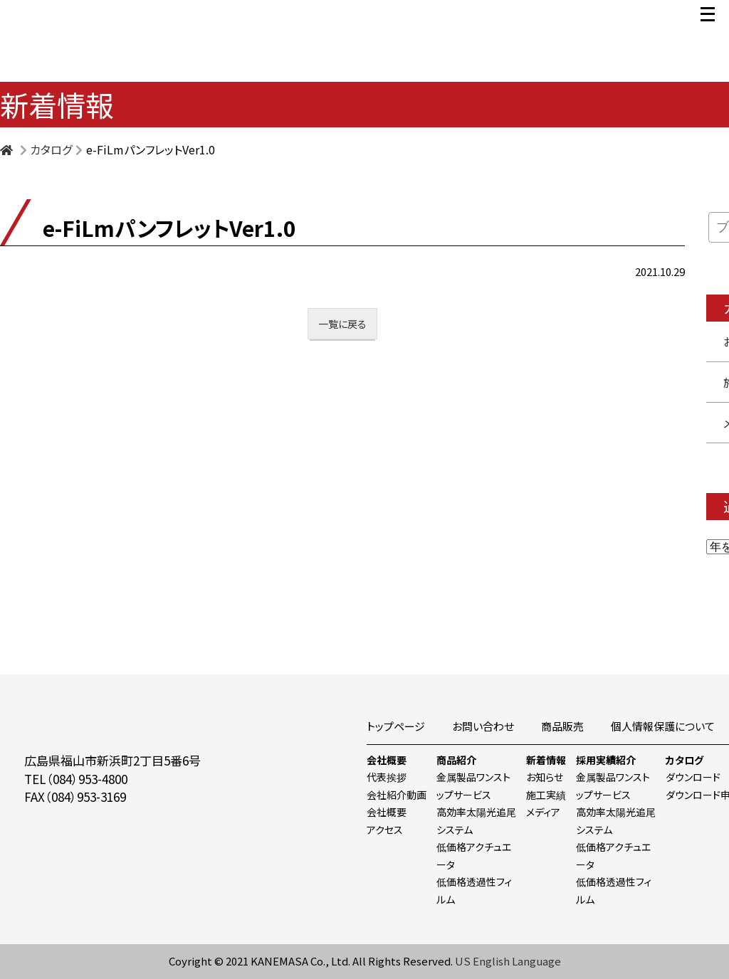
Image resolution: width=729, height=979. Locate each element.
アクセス (385, 829)
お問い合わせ (483, 726)
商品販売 (562, 726)
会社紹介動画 (396, 795)
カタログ (684, 760)
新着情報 (546, 760)
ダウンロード (693, 777)
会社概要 (387, 760)
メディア (543, 812)
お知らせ (544, 777)
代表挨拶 (387, 777)
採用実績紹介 (606, 760)
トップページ (396, 726)
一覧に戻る (342, 324)
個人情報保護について (663, 726)
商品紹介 (456, 760)
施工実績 (546, 795)
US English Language (508, 960)
